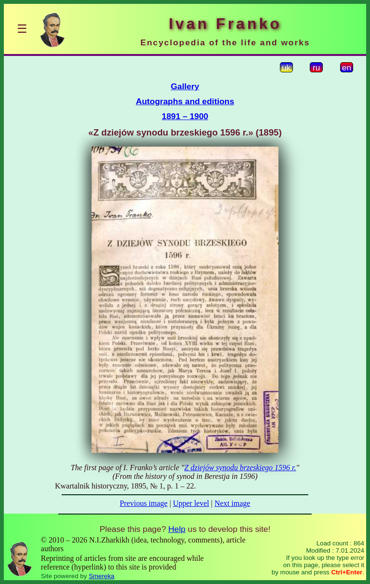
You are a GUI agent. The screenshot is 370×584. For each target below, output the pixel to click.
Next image (232, 503)
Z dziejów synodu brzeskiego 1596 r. (240, 467)
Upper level (191, 503)
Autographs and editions (185, 101)
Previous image (144, 503)
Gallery (185, 86)
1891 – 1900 (185, 116)
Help (176, 529)
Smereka (101, 576)
